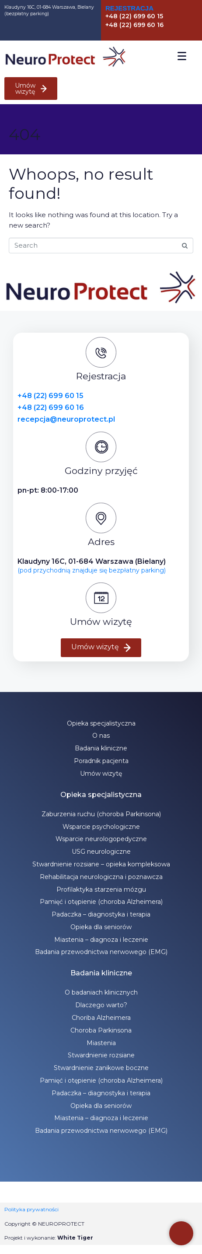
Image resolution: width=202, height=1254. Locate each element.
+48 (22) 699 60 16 (50, 407)
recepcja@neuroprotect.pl (66, 419)
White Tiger (75, 1237)
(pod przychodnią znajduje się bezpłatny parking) (91, 570)
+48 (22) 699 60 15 (50, 396)
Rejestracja (129, 8)
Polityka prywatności (31, 1209)
